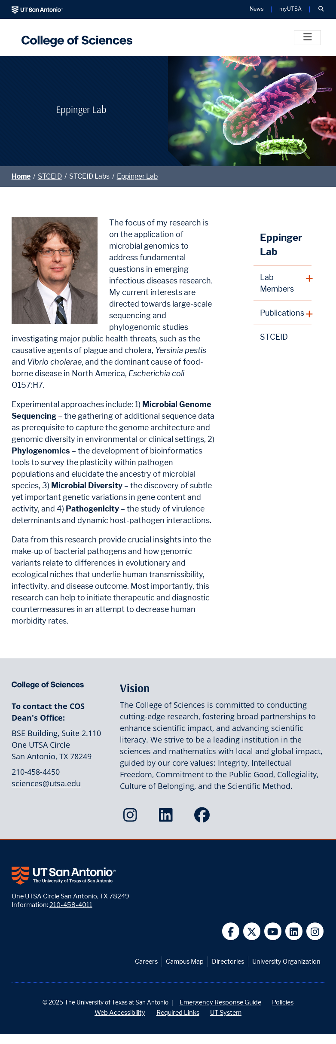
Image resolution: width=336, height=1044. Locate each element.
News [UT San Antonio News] (256, 9)
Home (21, 176)
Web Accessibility (120, 1012)
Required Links (177, 1012)
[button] (321, 9)
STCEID (50, 176)
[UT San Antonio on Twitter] (252, 931)
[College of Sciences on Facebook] (204, 818)
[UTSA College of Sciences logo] (74, 37)
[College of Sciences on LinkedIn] (167, 818)
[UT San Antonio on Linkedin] (294, 931)
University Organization (286, 961)
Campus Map (185, 961)
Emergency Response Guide (220, 1002)
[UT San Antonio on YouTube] (273, 931)
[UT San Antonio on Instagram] (315, 931)
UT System (225, 1012)
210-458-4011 (70, 904)
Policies (282, 1002)
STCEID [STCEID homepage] (274, 336)
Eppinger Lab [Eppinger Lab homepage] (281, 244)
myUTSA (290, 9)
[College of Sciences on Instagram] (132, 818)
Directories (228, 961)
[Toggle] (307, 37)
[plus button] (283, 283)
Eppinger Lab (137, 176)
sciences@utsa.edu (46, 783)
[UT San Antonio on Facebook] (231, 931)
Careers (146, 961)
